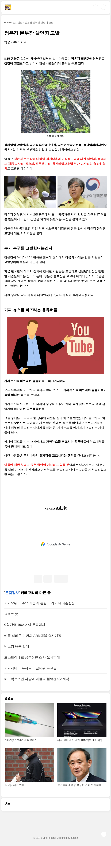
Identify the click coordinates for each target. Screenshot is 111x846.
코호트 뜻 (11, 614)
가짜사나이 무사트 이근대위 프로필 (30, 668)
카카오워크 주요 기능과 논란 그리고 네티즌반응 (39, 603)
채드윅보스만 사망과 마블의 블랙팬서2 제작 (36, 679)
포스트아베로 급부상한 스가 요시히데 (32, 657)
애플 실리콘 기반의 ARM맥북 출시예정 (32, 636)
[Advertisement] (55, 544)
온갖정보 (12, 593)
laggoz (74, 837)
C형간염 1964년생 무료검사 (24, 625)
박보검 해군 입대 (16, 646)
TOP (104, 834)
